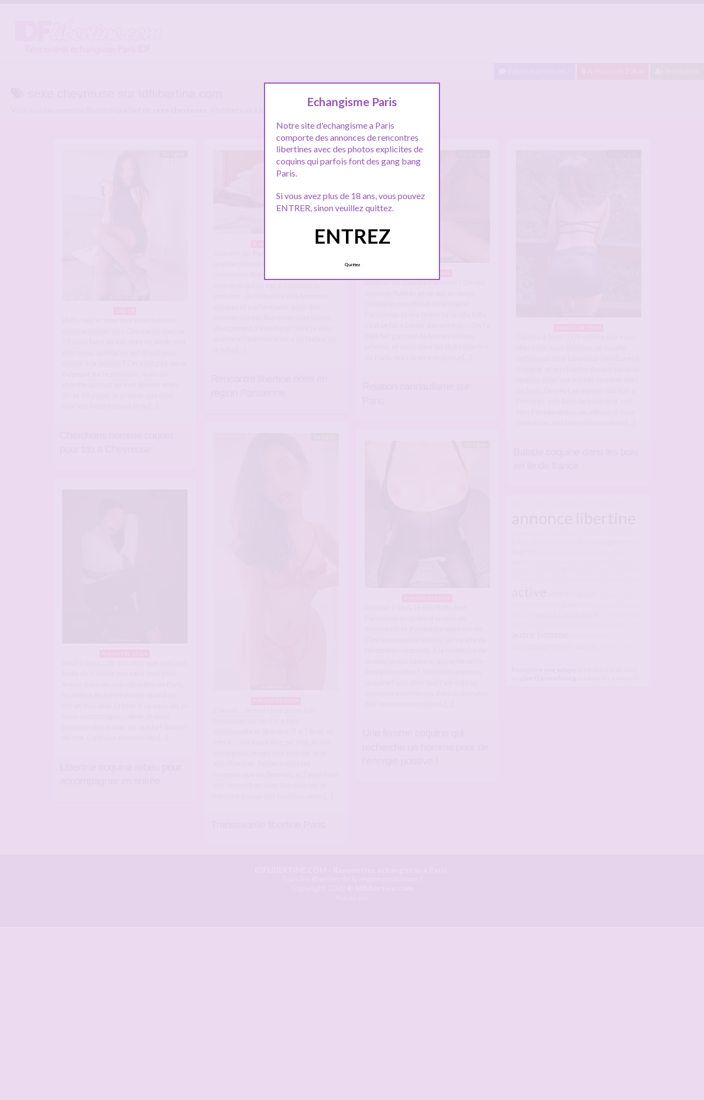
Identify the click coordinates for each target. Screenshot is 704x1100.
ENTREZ (352, 236)
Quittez (352, 264)
